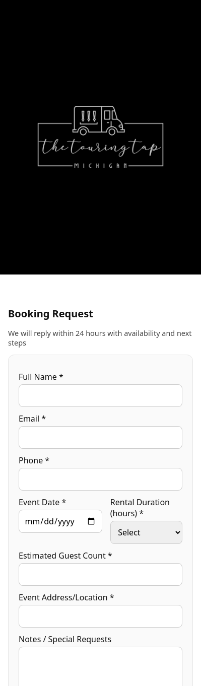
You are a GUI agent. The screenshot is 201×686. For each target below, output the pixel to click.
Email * (32, 418)
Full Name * (41, 376)
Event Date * (42, 502)
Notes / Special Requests (65, 639)
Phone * (34, 460)
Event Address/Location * (66, 597)
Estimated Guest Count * (65, 555)
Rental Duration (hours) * (140, 508)
